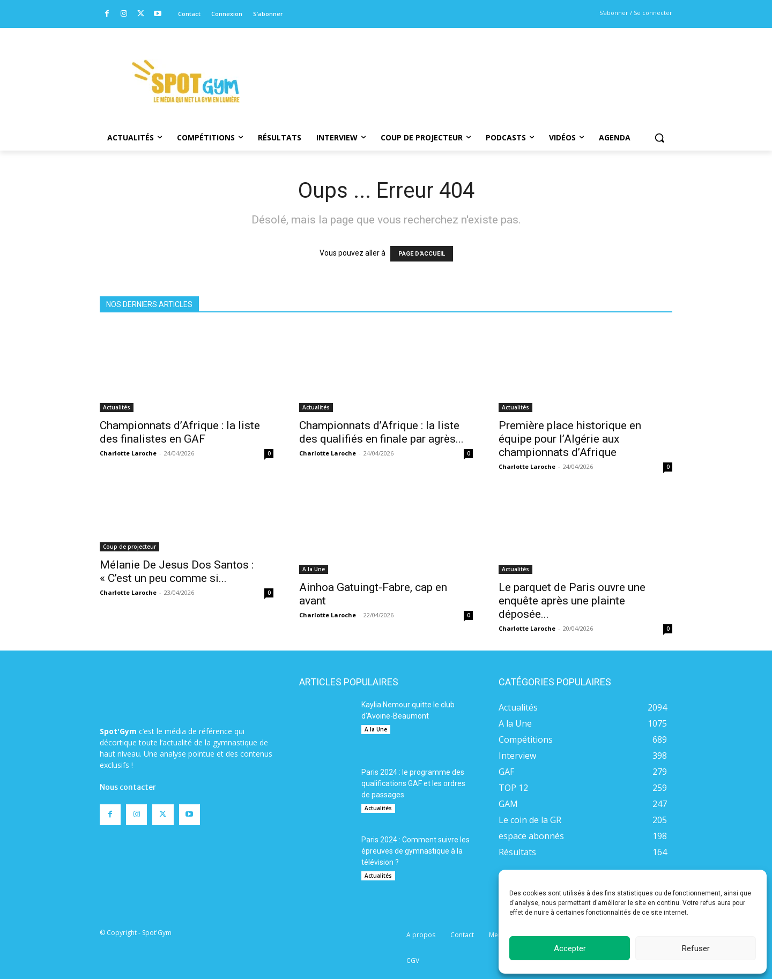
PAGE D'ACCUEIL (421, 253)
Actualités (116, 407)
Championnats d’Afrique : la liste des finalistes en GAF (180, 432)
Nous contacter (128, 787)
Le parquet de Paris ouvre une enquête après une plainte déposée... (572, 601)
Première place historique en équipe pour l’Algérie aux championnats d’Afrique (570, 439)
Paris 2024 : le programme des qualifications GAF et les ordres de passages (413, 783)
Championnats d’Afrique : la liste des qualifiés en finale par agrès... (381, 432)
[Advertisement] (459, 67)
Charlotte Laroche (128, 453)
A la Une (313, 569)
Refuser (696, 948)
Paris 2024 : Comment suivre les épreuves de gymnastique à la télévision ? (415, 850)
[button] (659, 138)
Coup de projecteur (129, 546)
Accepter (570, 948)
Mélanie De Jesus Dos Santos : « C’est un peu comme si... (177, 571)
